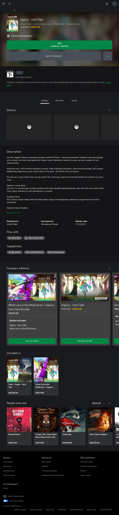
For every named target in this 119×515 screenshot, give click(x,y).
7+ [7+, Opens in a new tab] (19, 73)
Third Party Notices (76, 510)
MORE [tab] (74, 100)
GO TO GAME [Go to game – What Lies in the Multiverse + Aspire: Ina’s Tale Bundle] (32, 341)
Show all (96, 402)
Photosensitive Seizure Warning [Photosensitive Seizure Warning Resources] (53, 475)
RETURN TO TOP (85, 341)
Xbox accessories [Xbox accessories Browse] (9, 475)
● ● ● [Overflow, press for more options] (107, 56)
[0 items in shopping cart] (107, 3)
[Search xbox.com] (9, 3)
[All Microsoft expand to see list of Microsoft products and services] (3, 3)
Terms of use (50, 510)
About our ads (91, 510)
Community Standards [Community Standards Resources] (49, 471)
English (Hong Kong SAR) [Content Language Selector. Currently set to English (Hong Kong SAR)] (16, 496)
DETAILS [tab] (44, 100)
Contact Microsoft (20, 510)
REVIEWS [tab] (59, 100)
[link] (19, 376)
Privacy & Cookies (36, 510)
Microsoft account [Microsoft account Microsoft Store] (86, 462)
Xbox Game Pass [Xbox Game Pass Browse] (9, 471)
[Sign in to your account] (114, 3)
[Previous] (104, 110)
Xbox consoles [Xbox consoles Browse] (8, 462)
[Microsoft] (59, 2)
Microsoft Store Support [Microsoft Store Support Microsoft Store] (88, 466)
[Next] (109, 110)
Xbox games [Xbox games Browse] (7, 466)
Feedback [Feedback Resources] (45, 466)
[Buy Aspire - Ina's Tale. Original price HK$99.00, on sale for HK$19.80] (59, 44)
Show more (13, 212)
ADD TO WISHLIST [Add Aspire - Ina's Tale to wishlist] (54, 56)
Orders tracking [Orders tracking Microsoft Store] (85, 475)
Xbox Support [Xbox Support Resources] (46, 462)
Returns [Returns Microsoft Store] (83, 471)
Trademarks (62, 510)
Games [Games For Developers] (5, 488)
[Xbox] (7, 10)
